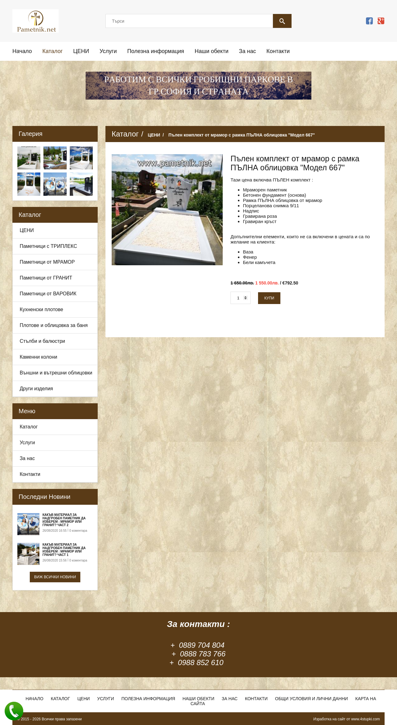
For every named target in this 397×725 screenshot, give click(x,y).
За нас (247, 51)
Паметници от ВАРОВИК (48, 293)
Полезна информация (155, 51)
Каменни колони (38, 357)
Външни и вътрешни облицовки (56, 372)
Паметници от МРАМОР (47, 262)
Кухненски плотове (41, 309)
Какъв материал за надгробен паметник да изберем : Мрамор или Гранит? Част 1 (64, 550)
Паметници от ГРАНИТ (46, 277)
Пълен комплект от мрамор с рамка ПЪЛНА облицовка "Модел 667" (241, 134)
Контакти (278, 51)
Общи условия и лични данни (311, 698)
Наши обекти (211, 51)
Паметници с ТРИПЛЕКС (48, 246)
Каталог (52, 51)
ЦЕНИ (81, 51)
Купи (269, 298)
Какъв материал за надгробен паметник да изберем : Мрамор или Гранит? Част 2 (64, 520)
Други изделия (36, 388)
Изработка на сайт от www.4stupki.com (346, 719)
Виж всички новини (55, 577)
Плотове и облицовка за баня (53, 325)
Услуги (108, 51)
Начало (22, 51)
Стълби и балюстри (42, 341)
